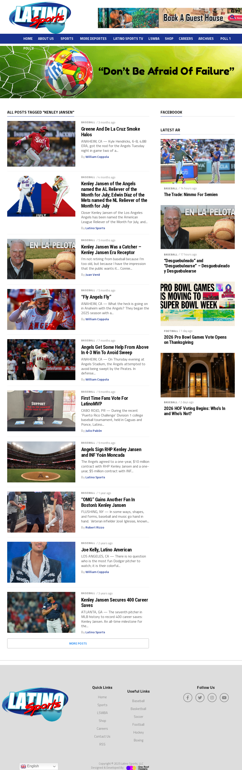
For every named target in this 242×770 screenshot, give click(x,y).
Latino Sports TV (128, 38)
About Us (46, 38)
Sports (66, 38)
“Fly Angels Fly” (96, 297)
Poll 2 (28, 48)
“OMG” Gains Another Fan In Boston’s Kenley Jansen (108, 502)
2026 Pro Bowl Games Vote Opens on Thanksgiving (195, 340)
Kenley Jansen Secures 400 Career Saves (114, 602)
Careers (186, 38)
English (30, 766)
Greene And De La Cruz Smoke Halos (110, 131)
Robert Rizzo (94, 527)
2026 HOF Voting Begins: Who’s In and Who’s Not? (194, 411)
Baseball (88, 122)
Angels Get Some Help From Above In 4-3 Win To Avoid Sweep (115, 349)
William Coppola (97, 156)
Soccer (138, 711)
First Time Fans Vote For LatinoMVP (104, 400)
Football (171, 331)
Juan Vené (92, 274)
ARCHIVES (206, 38)
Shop (169, 38)
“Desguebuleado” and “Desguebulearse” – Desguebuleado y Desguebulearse (197, 266)
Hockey (138, 727)
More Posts (78, 643)
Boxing (138, 735)
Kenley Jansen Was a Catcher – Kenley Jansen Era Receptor (111, 249)
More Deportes (93, 38)
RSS (102, 739)
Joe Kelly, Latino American (106, 550)
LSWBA (153, 38)
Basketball (138, 703)
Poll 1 (225, 38)
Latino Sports (95, 228)
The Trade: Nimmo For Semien (191, 194)
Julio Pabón (93, 430)
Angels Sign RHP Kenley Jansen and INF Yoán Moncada (111, 452)
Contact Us (102, 731)
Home (28, 38)
